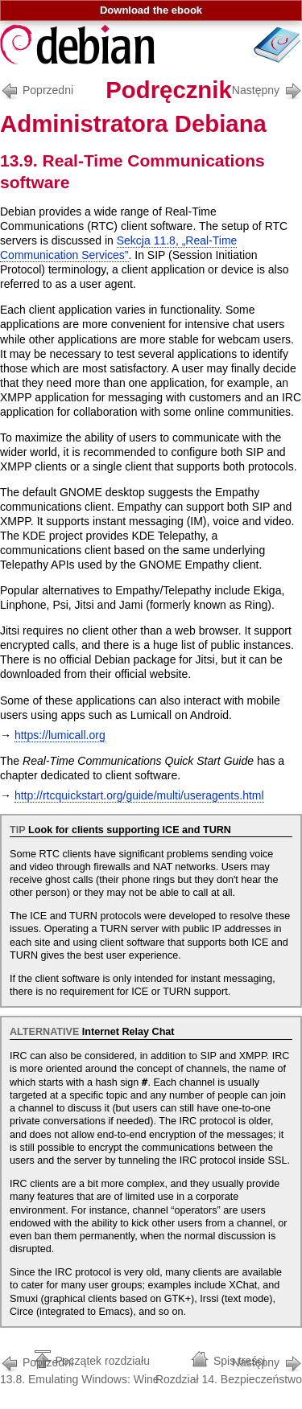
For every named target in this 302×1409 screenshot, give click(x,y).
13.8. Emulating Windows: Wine (79, 1369)
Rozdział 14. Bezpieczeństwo (228, 1369)
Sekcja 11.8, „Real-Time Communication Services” (118, 247)
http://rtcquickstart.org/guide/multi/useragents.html (139, 795)
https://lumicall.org (59, 735)
